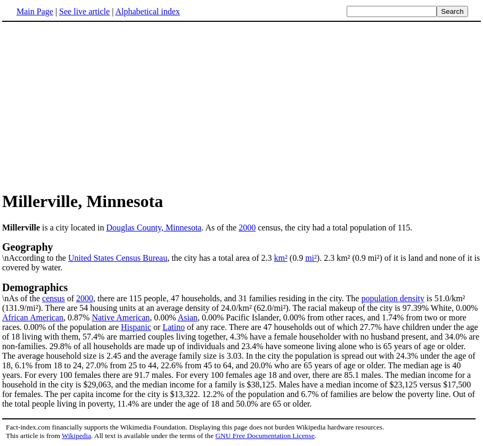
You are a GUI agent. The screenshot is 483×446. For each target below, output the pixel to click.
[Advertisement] (91, 105)
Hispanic (136, 327)
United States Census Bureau (117, 257)
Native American (121, 317)
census (53, 298)
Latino (173, 327)
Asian (188, 317)
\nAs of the (241, 292)
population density (392, 298)
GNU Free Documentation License (264, 436)
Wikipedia (76, 436)
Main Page (35, 11)
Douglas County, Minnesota (153, 227)
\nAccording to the (241, 251)
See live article (84, 11)
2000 (247, 227)
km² (281, 257)
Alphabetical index (147, 11)
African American (32, 317)
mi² (311, 257)
